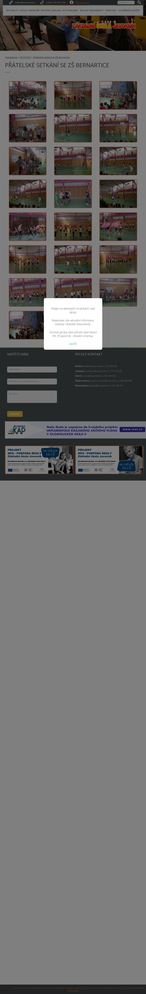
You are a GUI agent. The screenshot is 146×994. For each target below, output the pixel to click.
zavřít (73, 343)
